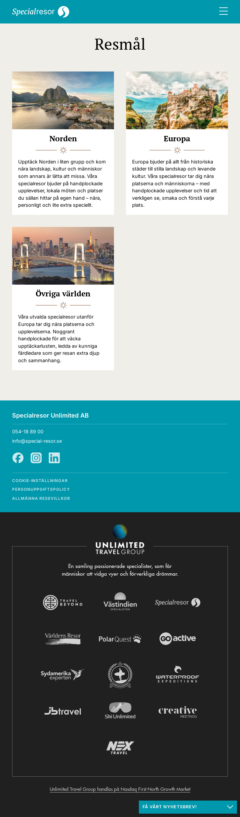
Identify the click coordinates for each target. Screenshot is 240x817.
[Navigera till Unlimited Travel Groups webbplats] (120, 539)
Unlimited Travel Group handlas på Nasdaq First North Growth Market (120, 789)
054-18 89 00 (27, 431)
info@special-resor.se (37, 441)
